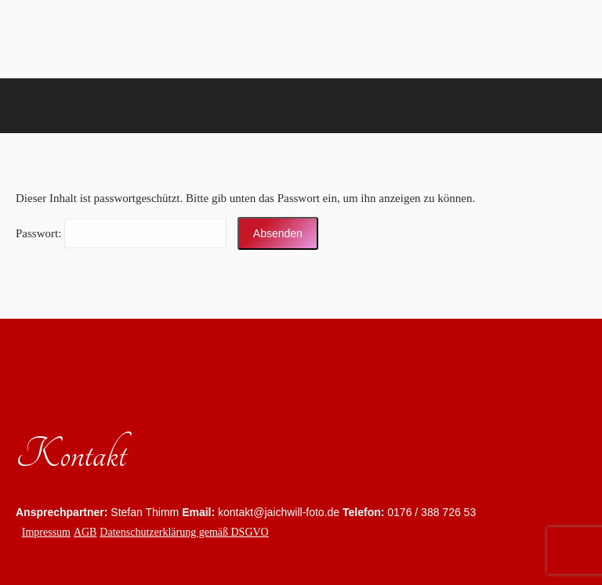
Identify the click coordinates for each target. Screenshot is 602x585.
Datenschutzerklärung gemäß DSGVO (184, 532)
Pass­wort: (121, 233)
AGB (85, 532)
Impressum (46, 532)
